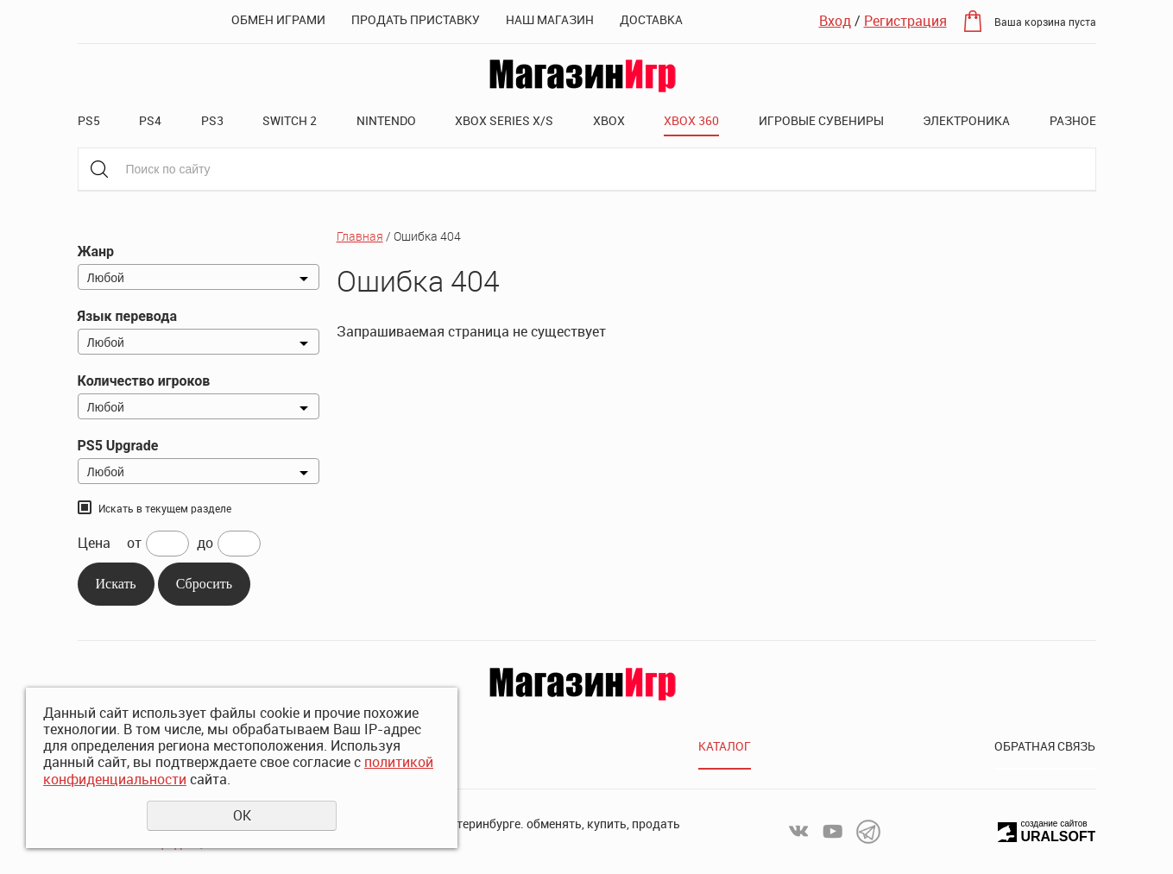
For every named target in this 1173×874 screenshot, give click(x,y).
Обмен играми (278, 19)
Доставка (651, 19)
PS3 (212, 120)
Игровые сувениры (821, 120)
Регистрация (905, 20)
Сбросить (204, 583)
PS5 (89, 120)
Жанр (96, 251)
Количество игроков (144, 381)
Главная (360, 236)
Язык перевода (127, 316)
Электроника (966, 120)
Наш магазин (550, 19)
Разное (1073, 120)
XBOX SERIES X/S (504, 120)
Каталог (724, 746)
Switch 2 (289, 120)
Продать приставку (415, 19)
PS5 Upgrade (118, 445)
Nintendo (386, 120)
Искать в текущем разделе (164, 508)
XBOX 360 (691, 120)
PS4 (150, 120)
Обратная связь (1044, 746)
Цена (94, 543)
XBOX (609, 120)
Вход (835, 20)
